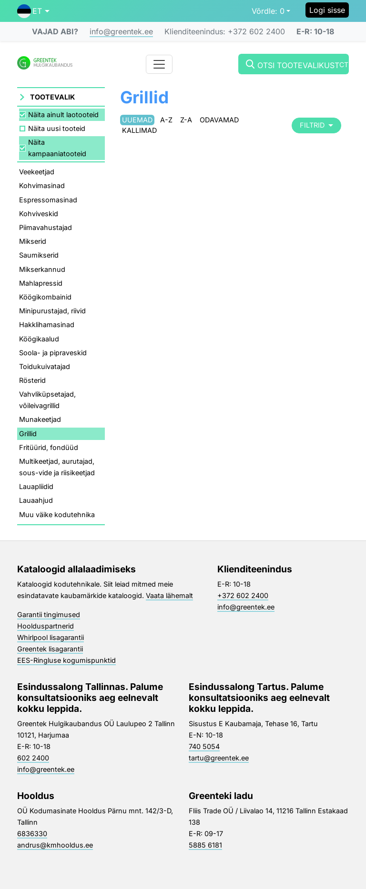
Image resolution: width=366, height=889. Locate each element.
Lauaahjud (36, 500)
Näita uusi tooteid (56, 128)
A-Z (166, 120)
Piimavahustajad (45, 227)
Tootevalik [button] (52, 97)
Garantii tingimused (48, 614)
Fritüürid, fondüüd (48, 447)
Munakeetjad (40, 419)
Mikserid (32, 241)
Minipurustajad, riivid (52, 311)
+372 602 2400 (242, 595)
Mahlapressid (40, 283)
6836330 (32, 833)
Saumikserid (39, 255)
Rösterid (32, 380)
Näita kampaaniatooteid (57, 148)
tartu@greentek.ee (219, 758)
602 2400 (33, 758)
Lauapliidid (36, 486)
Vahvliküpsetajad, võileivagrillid (47, 400)
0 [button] (268, 11)
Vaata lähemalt (169, 595)
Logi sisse (327, 10)
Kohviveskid (38, 214)
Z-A (186, 120)
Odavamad (219, 120)
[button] (33, 11)
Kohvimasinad (42, 185)
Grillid (28, 434)
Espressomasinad (48, 200)
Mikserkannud (42, 269)
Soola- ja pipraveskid (53, 353)
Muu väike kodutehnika (57, 514)
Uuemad (137, 120)
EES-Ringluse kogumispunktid (66, 660)
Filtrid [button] (316, 125)
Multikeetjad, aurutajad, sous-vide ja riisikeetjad (57, 467)
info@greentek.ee (121, 31)
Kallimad (139, 130)
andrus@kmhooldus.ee (55, 845)
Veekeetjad (36, 172)
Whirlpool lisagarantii (50, 637)
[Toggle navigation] (159, 64)
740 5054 (204, 746)
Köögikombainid (45, 297)
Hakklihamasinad (46, 324)
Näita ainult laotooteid (63, 114)
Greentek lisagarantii (50, 649)
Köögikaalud (39, 339)
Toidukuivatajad (44, 366)
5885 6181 (205, 845)
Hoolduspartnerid (45, 626)
